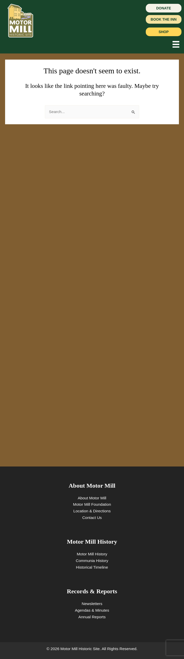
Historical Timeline (92, 567)
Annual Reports (92, 617)
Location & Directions (92, 511)
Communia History (92, 560)
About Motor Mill (92, 498)
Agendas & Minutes (92, 610)
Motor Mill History (92, 554)
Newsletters (92, 603)
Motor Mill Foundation (92, 504)
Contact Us (92, 517)
